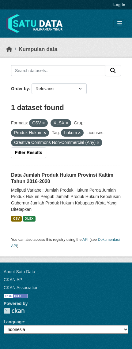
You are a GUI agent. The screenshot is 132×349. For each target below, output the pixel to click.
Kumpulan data (38, 49)
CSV (16, 218)
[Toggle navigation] (119, 23)
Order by (20, 88)
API (85, 239)
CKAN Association (21, 287)
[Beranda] (9, 49)
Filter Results (28, 152)
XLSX (29, 218)
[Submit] (113, 70)
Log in (119, 4)
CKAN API (14, 279)
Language (14, 321)
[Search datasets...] (58, 70)
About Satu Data (19, 271)
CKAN (14, 310)
